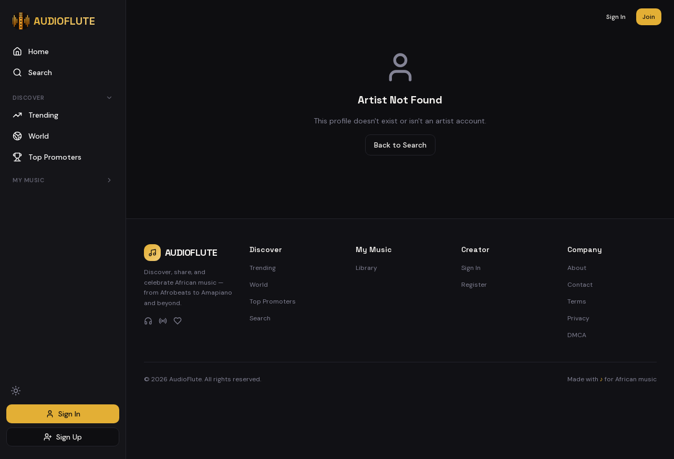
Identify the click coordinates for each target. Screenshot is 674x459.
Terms (576, 301)
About (576, 268)
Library (366, 268)
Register (474, 284)
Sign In (63, 414)
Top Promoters (273, 301)
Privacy (578, 318)
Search (260, 318)
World (259, 284)
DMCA (576, 335)
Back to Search (400, 145)
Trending (263, 268)
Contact (580, 284)
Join (648, 17)
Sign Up (63, 437)
